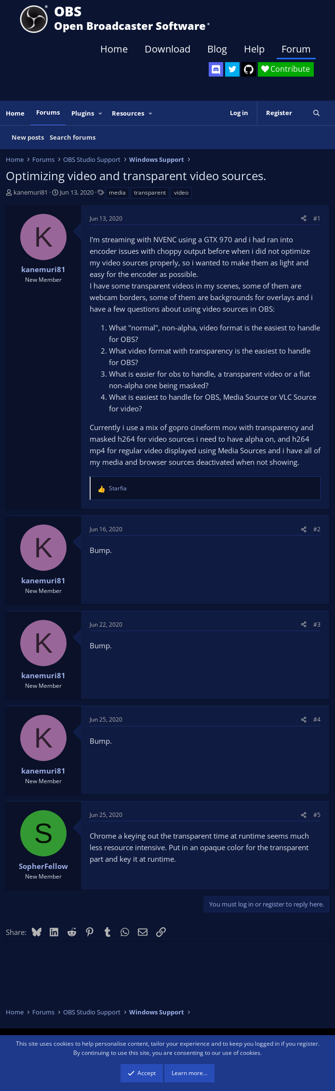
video (181, 192)
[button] (101, 113)
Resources (128, 113)
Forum (296, 48)
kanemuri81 (30, 192)
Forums (48, 112)
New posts (28, 137)
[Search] (316, 113)
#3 (317, 624)
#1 (317, 218)
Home (114, 48)
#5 (317, 815)
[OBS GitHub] (248, 69)
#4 (317, 719)
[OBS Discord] (216, 69)
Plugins (82, 113)
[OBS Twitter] (232, 69)
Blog (217, 48)
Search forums (72, 137)
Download (167, 48)
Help (254, 48)
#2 (317, 529)
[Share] (303, 218)
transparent (150, 192)
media (117, 192)
